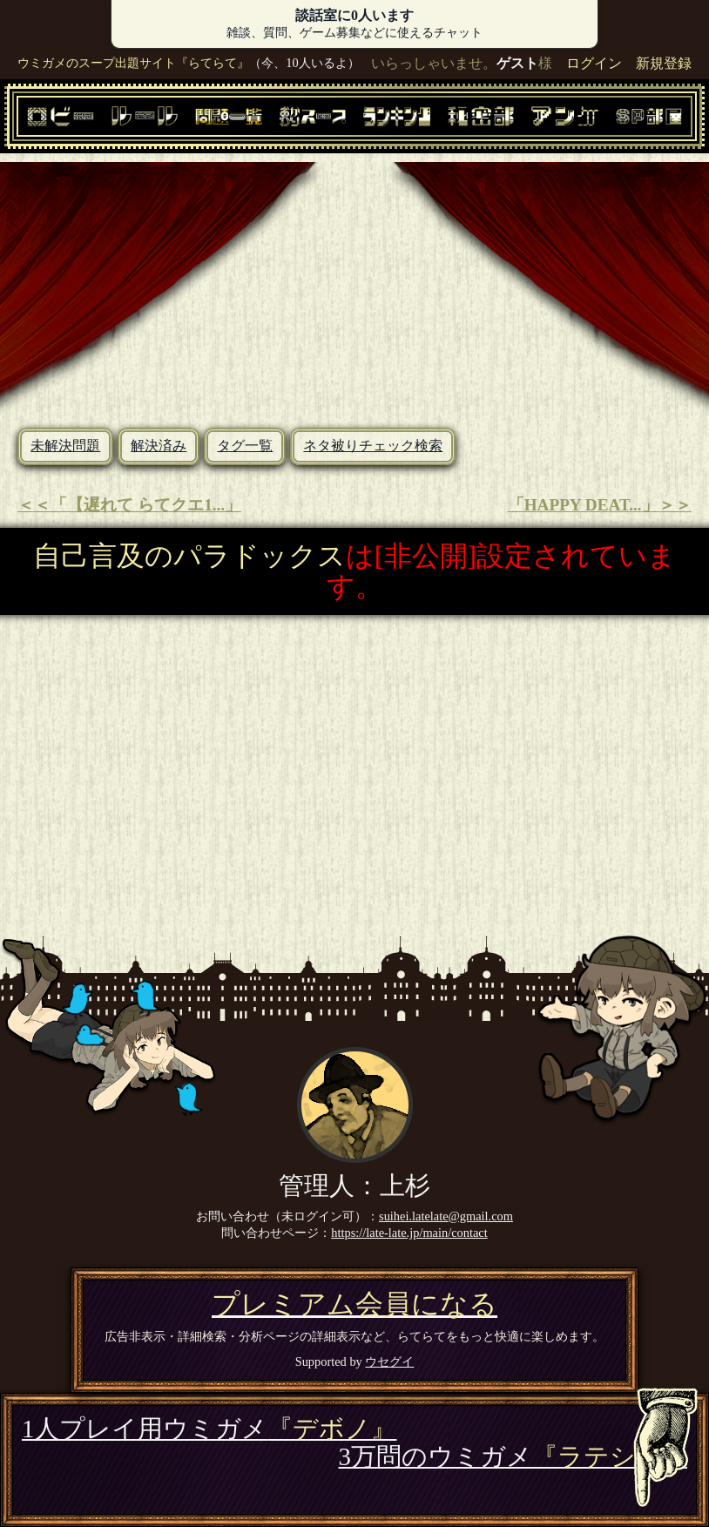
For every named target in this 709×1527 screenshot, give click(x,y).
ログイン (594, 63)
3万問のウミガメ (513, 1456)
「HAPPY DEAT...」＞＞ (600, 505)
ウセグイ (389, 1361)
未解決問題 (65, 445)
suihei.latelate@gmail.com (446, 1216)
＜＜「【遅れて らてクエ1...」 (129, 505)
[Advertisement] (354, 284)
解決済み (158, 445)
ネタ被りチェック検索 (372, 445)
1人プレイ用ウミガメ (209, 1429)
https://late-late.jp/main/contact (409, 1233)
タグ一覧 (245, 445)
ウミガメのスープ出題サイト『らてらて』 (133, 63)
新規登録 (664, 63)
